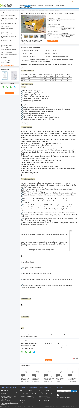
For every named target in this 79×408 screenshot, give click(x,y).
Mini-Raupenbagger (6, 60)
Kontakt (57, 5)
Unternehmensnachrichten (25, 7)
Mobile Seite (60, 399)
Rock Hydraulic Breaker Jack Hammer (56, 334)
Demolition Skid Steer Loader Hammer (29, 336)
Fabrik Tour (40, 5)
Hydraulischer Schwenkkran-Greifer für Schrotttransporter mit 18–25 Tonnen (28, 394)
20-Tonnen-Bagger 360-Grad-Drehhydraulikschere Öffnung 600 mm (47, 398)
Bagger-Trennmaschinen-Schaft (9, 54)
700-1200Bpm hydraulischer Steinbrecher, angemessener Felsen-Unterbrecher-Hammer (9, 396)
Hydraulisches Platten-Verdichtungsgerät (6, 46)
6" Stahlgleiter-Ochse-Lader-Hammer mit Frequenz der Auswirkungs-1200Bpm (36, 380)
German (76, 1)
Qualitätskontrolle (49, 5)
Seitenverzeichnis (65, 397)
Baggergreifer (4, 57)
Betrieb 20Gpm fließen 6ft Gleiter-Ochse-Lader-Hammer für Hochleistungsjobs (60, 379)
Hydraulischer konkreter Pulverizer (7, 29)
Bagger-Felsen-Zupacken (7, 40)
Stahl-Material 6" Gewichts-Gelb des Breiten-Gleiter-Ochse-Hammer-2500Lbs (49, 379)
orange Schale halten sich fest (8, 49)
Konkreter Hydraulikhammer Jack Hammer (38, 334)
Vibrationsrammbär (5, 43)
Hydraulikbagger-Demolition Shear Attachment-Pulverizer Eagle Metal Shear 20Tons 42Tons (46, 395)
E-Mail (59, 397)
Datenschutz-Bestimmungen (7, 406)
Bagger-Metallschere (6, 26)
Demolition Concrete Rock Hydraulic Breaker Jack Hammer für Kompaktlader (32, 42)
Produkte (27, 5)
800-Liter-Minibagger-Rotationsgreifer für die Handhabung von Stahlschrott (28, 391)
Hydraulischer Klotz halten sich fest (8, 37)
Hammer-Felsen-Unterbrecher (8, 20)
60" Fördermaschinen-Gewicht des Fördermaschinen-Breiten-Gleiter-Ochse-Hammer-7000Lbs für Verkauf (73, 381)
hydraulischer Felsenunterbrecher (9, 18)
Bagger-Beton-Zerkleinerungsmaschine (7, 33)
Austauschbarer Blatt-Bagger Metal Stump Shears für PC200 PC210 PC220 (47, 391)
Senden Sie (74, 391)
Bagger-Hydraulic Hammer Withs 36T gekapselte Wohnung (9, 400)
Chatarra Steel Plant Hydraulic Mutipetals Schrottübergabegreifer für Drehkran (28, 398)
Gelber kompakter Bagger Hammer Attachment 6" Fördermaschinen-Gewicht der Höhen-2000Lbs (25, 380)
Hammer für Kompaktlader (18, 10)
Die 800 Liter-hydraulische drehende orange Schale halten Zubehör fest (27, 401)
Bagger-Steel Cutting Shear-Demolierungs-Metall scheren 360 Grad (47, 401)
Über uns (33, 5)
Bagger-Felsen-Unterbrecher (8, 15)
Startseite (21, 5)
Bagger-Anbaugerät (6, 62)
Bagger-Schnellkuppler (6, 52)
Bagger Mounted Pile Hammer (8, 23)
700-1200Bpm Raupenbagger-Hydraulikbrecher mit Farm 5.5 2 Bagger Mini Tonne (9, 392)
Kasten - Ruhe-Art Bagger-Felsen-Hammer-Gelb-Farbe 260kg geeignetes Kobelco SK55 (9, 403)
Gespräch (62, 5)
